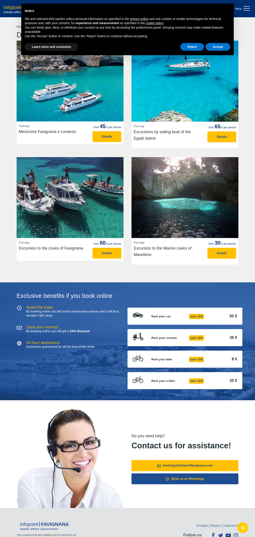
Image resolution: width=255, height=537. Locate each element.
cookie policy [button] (154, 23)
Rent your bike (161, 359)
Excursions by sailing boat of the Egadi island (162, 135)
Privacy (216, 525)
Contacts (231, 525)
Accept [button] (218, 47)
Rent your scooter (164, 338)
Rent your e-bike (163, 381)
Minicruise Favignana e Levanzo (47, 131)
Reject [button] (192, 47)
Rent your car (161, 316)
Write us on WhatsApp (185, 479)
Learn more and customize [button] (51, 47)
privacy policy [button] (139, 19)
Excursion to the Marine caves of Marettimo (162, 251)
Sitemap (202, 525)
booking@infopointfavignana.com (184, 465)
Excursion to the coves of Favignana (51, 248)
